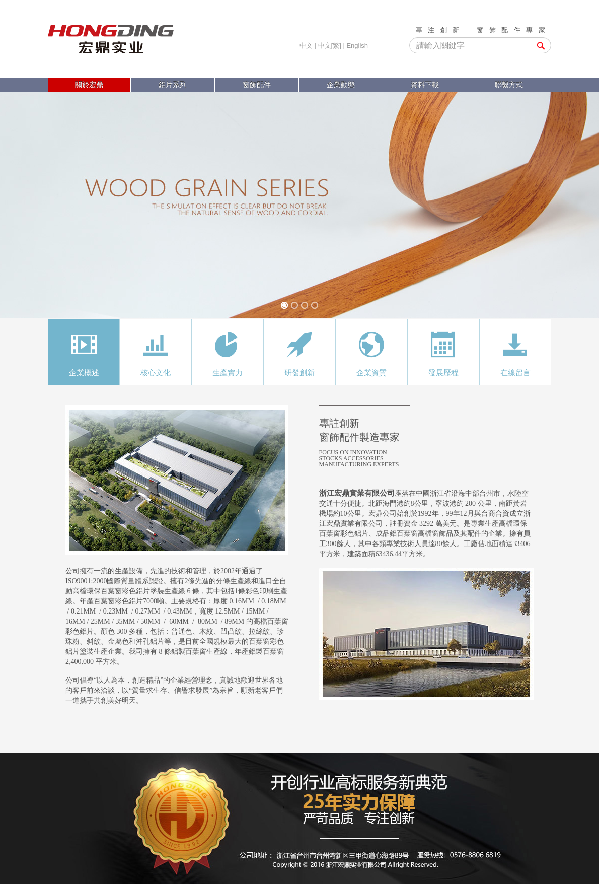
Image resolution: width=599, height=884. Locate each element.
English (357, 45)
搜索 (541, 46)
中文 (306, 45)
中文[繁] (329, 45)
